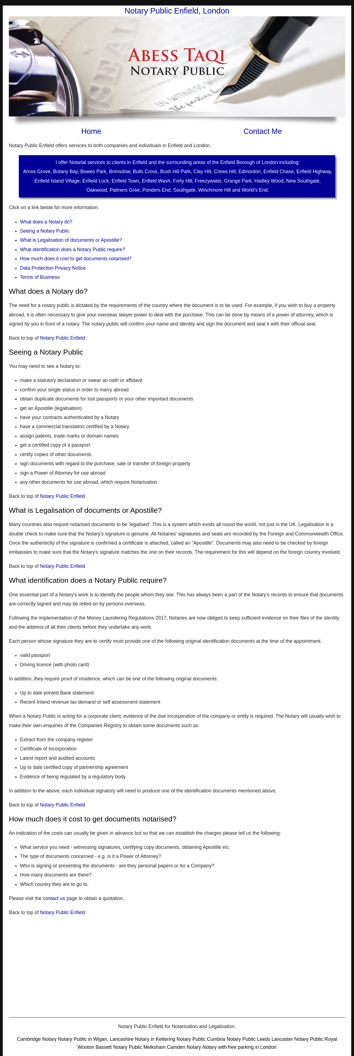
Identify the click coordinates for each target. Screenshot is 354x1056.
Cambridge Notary (37, 1039)
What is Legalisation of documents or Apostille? (71, 240)
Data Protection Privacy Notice (53, 268)
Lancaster (282, 1039)
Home (91, 131)
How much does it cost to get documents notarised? (76, 258)
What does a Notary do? (46, 222)
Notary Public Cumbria (202, 1039)
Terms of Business (40, 277)
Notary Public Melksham (139, 1047)
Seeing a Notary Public (44, 231)
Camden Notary (184, 1047)
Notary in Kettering (156, 1039)
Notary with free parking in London (239, 1047)
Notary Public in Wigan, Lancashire (96, 1039)
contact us (54, 898)
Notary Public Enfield (62, 338)
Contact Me (263, 131)
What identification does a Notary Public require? (72, 249)
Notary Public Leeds (248, 1039)
